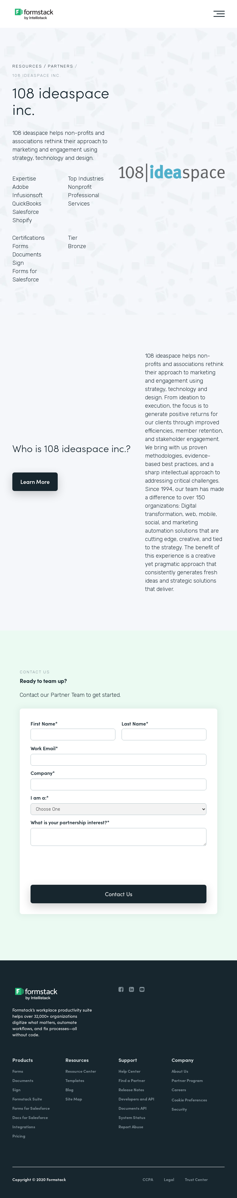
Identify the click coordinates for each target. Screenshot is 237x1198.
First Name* (44, 723)
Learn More (35, 481)
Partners (60, 66)
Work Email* (44, 748)
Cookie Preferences (189, 1100)
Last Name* (135, 723)
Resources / (29, 66)
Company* (43, 772)
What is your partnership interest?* (70, 822)
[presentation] (77, 861)
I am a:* (40, 797)
